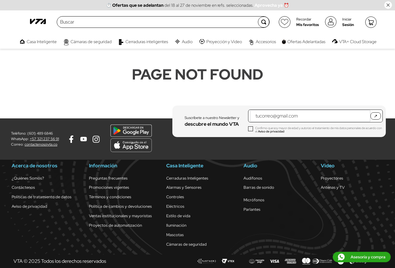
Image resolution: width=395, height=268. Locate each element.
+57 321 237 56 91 (44, 138)
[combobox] (157, 22)
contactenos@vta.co (41, 144)
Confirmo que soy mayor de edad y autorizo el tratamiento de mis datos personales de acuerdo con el (318, 129)
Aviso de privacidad (271, 131)
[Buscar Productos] (263, 22)
